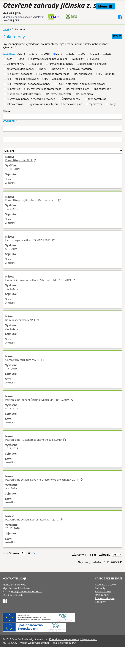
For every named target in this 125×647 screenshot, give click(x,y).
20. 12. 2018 (12, 528)
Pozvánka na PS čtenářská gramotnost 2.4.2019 (35, 439)
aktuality (78, 58)
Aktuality (100, 588)
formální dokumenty (61, 63)
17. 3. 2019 (11, 209)
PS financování (84, 73)
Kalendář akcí (103, 591)
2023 (108, 53)
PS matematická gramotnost (44, 88)
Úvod (6, 29)
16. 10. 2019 (12, 169)
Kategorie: (9, 53)
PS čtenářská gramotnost (54, 73)
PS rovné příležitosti (59, 94)
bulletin (94, 58)
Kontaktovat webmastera (64, 639)
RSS (117, 36)
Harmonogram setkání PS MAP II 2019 (30, 240)
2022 (96, 53)
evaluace (37, 63)
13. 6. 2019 (11, 288)
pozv (43, 69)
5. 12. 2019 (11, 408)
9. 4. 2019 (11, 488)
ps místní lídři (103, 88)
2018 (47, 53)
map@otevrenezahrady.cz (26, 591)
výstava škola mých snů (44, 104)
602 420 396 (15, 595)
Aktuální (10, 183)
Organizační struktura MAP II (24, 360)
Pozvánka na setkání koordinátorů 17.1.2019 (34, 519)
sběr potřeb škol (97, 99)
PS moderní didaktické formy (23, 94)
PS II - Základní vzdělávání (60, 78)
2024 (9, 58)
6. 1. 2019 (11, 248)
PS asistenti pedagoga (19, 73)
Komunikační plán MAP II (22, 320)
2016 (22, 53)
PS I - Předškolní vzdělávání (22, 78)
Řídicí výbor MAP (71, 99)
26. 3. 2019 (11, 448)
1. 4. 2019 (11, 368)
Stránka (14, 553)
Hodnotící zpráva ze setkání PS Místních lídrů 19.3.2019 (40, 280)
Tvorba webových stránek (34, 642)
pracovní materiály (81, 69)
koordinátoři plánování (93, 63)
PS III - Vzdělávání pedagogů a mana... (28, 84)
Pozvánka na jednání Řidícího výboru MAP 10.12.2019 (39, 399)
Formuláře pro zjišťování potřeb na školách (33, 200)
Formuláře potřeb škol (20, 160)
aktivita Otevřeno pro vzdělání (49, 58)
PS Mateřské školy (78, 88)
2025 (22, 58)
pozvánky (57, 69)
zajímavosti (95, 104)
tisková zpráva (15, 104)
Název (6, 111)
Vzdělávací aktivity (106, 584)
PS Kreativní (13, 88)
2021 (84, 53)
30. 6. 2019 (11, 328)
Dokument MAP (15, 63)
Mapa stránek (88, 639)
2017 (34, 53)
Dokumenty (102, 595)
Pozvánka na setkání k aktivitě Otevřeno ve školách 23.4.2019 (43, 479)
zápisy (112, 104)
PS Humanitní (107, 73)
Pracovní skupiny (105, 598)
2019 (59, 53)
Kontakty (100, 601)
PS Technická (85, 94)
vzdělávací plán (73, 104)
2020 (71, 53)
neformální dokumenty (20, 69)
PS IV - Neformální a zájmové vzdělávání (81, 84)
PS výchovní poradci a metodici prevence (30, 99)
